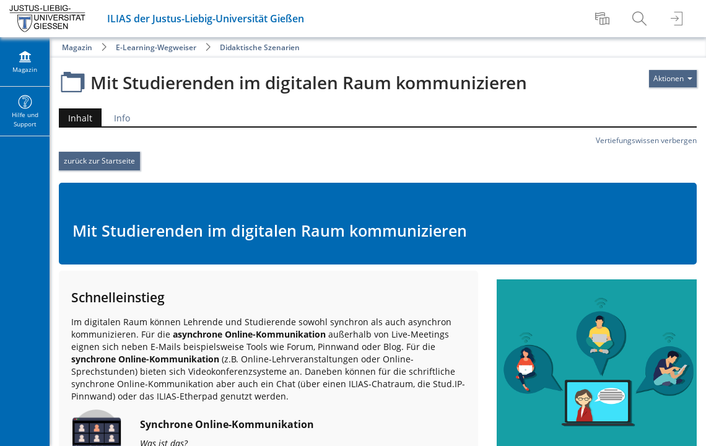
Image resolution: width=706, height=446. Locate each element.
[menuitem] (603, 18)
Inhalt (80, 118)
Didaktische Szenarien (260, 47)
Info (122, 118)
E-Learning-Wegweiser (156, 47)
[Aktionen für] (673, 78)
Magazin (77, 47)
